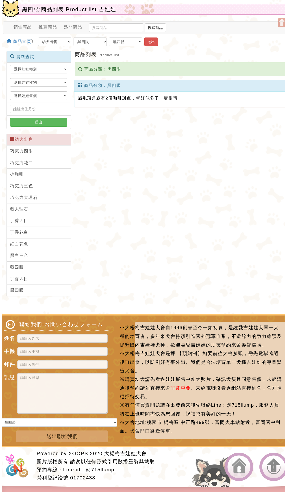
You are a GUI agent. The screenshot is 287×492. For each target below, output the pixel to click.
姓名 (9, 337)
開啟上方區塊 (282, 22)
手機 (9, 350)
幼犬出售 (21, 139)
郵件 (9, 363)
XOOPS (78, 453)
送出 (151, 42)
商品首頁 (19, 41)
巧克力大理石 (24, 197)
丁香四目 (19, 220)
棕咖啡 (17, 174)
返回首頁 (239, 467)
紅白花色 (19, 244)
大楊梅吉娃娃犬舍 (125, 453)
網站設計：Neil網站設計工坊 (19, 466)
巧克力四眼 (21, 151)
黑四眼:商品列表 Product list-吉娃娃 (69, 9)
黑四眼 (17, 290)
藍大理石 (19, 209)
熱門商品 (73, 27)
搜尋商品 (155, 27)
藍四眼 (17, 267)
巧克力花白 (21, 162)
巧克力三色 (21, 185)
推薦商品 (48, 27)
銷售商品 (22, 27)
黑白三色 (19, 255)
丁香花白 (19, 232)
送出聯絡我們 (62, 436)
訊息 (9, 376)
